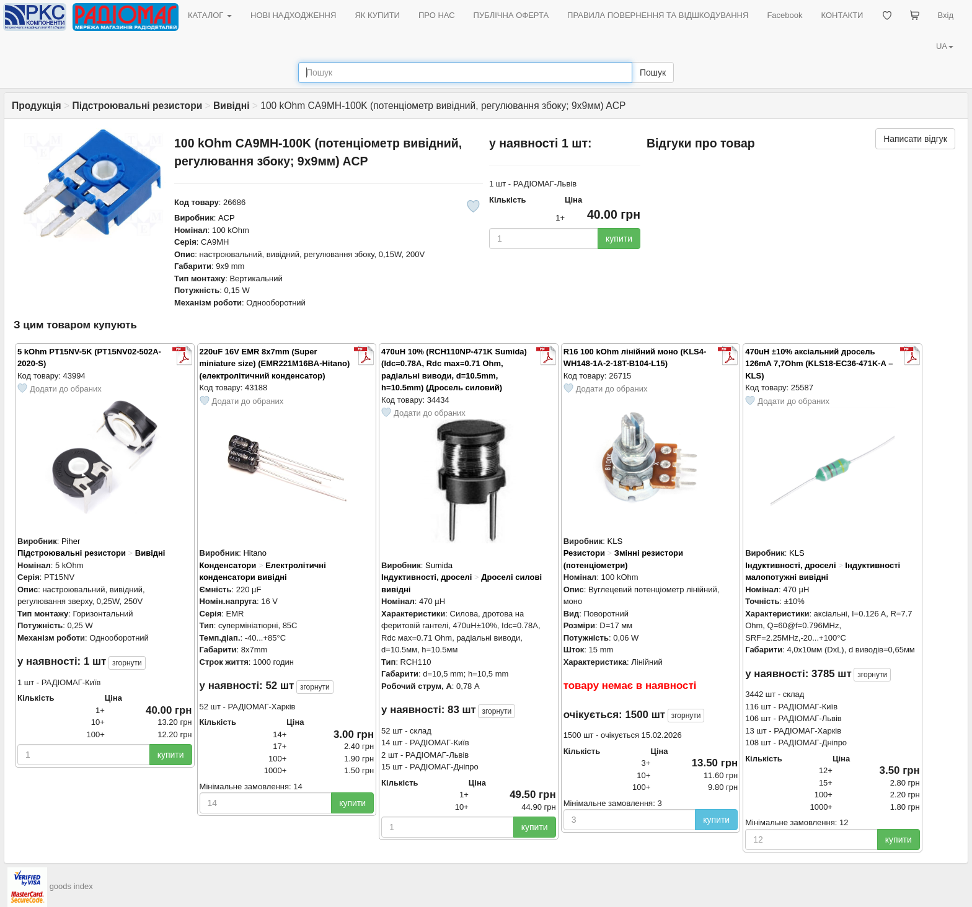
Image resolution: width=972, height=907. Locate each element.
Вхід (946, 15)
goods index (71, 886)
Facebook (784, 15)
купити (619, 238)
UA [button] (944, 46)
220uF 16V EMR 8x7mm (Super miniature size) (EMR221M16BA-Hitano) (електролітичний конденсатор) (275, 363)
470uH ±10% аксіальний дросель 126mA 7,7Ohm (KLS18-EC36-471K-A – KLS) (819, 363)
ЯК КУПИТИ (377, 15)
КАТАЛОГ (210, 15)
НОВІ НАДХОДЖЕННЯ (293, 15)
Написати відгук (915, 139)
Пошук (653, 72)
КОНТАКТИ (842, 15)
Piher (70, 541)
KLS (615, 541)
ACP (226, 217)
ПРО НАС (436, 15)
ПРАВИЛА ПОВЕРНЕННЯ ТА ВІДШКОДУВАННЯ (657, 15)
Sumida (439, 565)
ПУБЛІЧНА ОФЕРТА (511, 15)
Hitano (255, 553)
